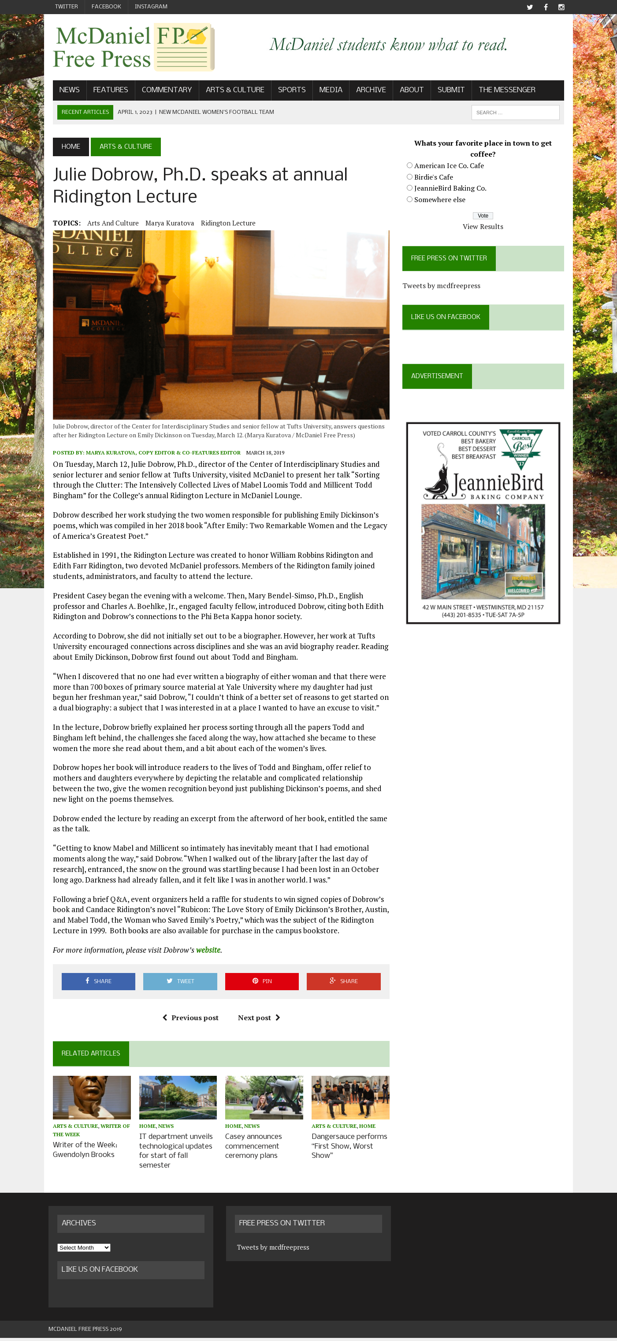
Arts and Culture (108, 223)
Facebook (106, 7)
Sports (287, 91)
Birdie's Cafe (435, 177)
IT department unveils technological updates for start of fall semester (173, 1155)
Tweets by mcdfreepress (443, 286)
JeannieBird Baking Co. (452, 189)
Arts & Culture (230, 91)
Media (326, 91)
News (65, 91)
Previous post (188, 1021)
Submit (447, 91)
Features (106, 91)
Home (144, 1130)
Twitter (66, 7)
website (204, 954)
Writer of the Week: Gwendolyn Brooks (80, 1154)
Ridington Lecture (224, 223)
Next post (257, 1021)
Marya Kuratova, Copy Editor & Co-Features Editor (159, 456)
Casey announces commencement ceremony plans (252, 1150)
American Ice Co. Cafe (450, 166)
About (407, 91)
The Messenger (502, 91)
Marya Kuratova (165, 223)
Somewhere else (441, 200)
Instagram (151, 7)
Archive (367, 91)
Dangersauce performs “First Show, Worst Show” (349, 1150)
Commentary (163, 91)
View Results (486, 227)
